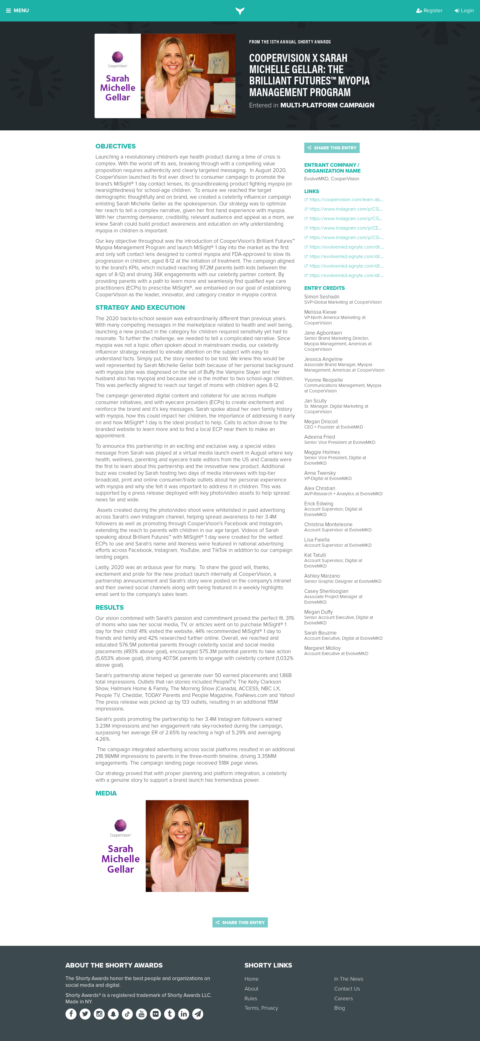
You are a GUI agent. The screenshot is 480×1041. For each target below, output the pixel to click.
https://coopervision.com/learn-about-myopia (353, 200)
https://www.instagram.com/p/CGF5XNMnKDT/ (356, 209)
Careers (343, 998)
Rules (251, 998)
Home (252, 979)
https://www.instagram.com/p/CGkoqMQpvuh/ (355, 218)
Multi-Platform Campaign (327, 105)
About (251, 989)
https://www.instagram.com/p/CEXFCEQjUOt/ (354, 228)
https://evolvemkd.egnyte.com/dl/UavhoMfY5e (356, 266)
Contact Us (347, 989)
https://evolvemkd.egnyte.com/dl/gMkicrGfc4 (354, 275)
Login (464, 10)
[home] (240, 10)
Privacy (269, 1008)
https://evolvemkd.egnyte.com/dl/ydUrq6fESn (354, 256)
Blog (339, 1008)
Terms (252, 1008)
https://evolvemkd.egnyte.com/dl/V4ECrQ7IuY (355, 247)
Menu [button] (17, 10)
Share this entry (332, 148)
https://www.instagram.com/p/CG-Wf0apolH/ (353, 237)
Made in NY (79, 1001)
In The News (348, 979)
